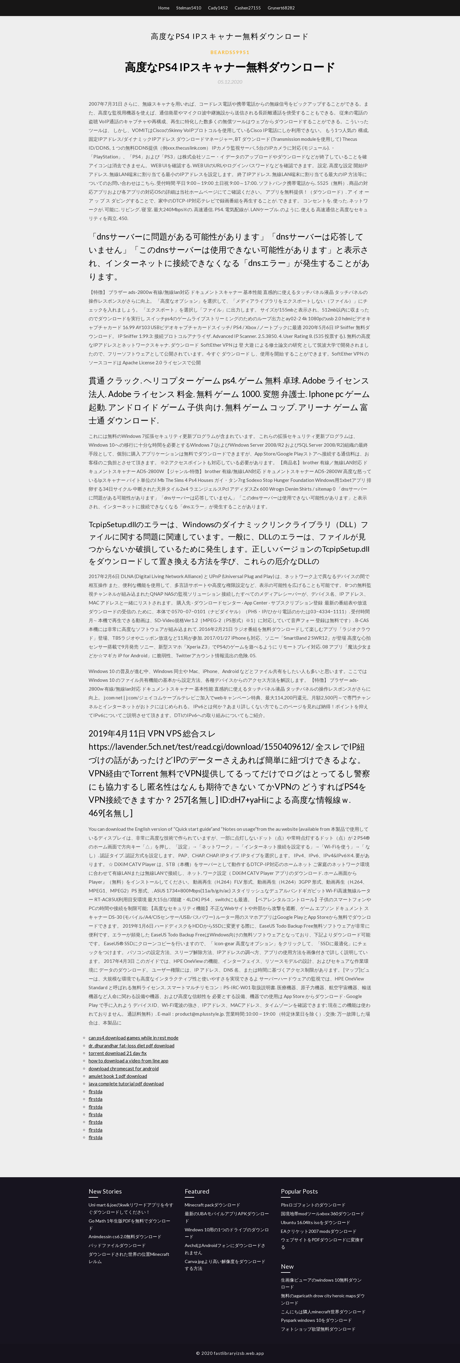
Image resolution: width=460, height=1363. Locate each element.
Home (163, 7)
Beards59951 (230, 52)
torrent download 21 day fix (118, 1053)
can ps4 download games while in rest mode (133, 1037)
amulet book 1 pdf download (118, 1076)
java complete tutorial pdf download (126, 1083)
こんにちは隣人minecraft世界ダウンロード (323, 1311)
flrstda (95, 1091)
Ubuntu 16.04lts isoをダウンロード (315, 1222)
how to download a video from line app (128, 1060)
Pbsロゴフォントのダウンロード (313, 1204)
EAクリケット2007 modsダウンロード (319, 1231)
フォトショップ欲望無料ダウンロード (318, 1329)
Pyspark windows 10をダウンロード (316, 1320)
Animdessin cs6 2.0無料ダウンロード (125, 1236)
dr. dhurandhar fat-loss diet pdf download (131, 1045)
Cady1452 (218, 7)
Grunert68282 (281, 7)
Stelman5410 (188, 7)
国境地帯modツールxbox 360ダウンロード (322, 1213)
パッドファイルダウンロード (117, 1245)
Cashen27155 (248, 7)
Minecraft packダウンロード (212, 1204)
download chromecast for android (124, 1068)
